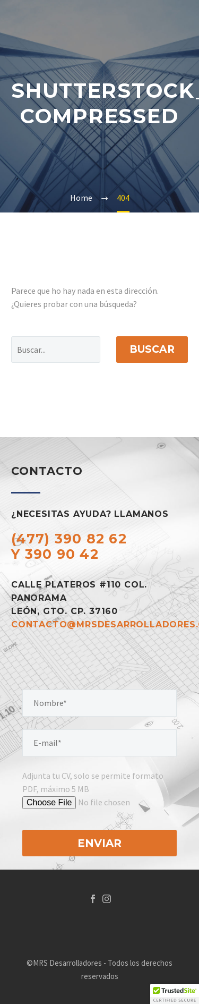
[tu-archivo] (105, 802)
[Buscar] (55, 349)
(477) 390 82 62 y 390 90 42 (69, 546)
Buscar (152, 349)
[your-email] (99, 742)
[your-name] (99, 703)
